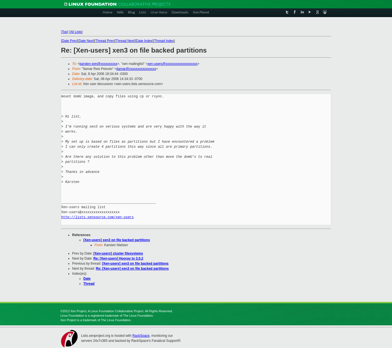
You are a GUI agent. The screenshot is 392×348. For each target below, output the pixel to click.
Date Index (144, 41)
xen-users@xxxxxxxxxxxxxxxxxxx (172, 64)
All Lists (76, 32)
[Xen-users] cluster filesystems (118, 253)
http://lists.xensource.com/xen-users (97, 217)
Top (64, 32)
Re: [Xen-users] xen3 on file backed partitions (132, 269)
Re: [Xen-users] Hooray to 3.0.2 (118, 258)
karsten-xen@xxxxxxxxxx (98, 64)
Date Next (86, 41)
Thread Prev (104, 41)
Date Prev (69, 41)
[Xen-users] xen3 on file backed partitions (116, 240)
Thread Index (164, 41)
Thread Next (125, 41)
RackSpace (140, 336)
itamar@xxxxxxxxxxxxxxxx (136, 69)
